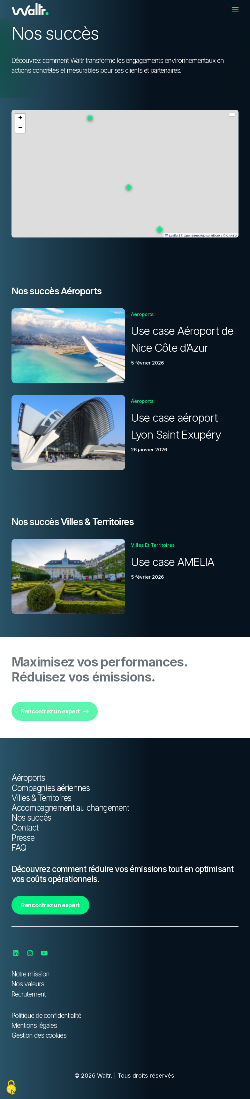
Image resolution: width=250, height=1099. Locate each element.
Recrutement (28, 994)
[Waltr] (30, 9)
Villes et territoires (153, 545)
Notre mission (30, 974)
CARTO (231, 235)
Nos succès (31, 818)
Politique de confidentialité (46, 1016)
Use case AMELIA (172, 561)
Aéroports (142, 314)
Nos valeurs (27, 984)
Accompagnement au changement (70, 808)
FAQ (18, 848)
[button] (235, 9)
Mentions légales (34, 1025)
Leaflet (171, 235)
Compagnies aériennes (50, 788)
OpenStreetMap (195, 235)
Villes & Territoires (41, 798)
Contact (24, 827)
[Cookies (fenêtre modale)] (11, 1088)
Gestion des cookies (38, 1035)
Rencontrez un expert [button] (54, 711)
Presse (22, 838)
